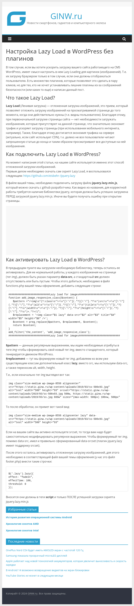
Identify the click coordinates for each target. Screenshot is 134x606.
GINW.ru (66, 16)
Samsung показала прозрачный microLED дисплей (36, 555)
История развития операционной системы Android (39, 517)
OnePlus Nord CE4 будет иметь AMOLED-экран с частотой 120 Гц (44, 550)
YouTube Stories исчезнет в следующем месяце (34, 575)
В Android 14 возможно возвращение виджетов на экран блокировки (47, 570)
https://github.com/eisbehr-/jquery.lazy (49, 176)
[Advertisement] (67, 230)
